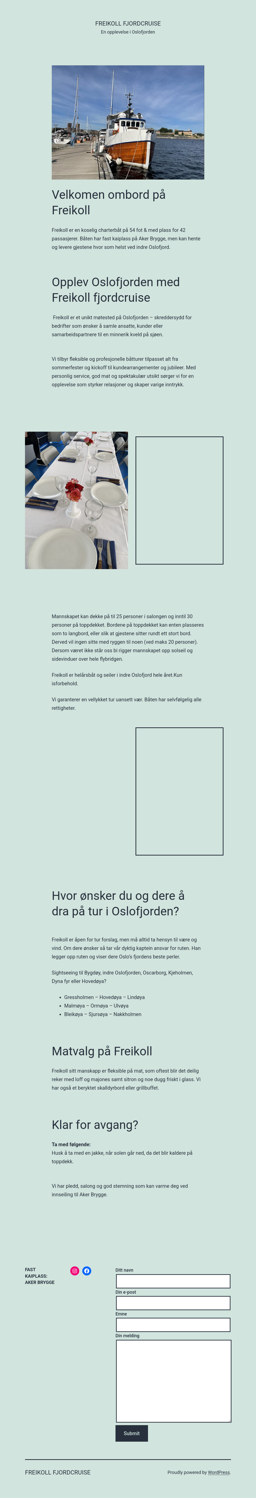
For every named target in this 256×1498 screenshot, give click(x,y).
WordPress (219, 1472)
